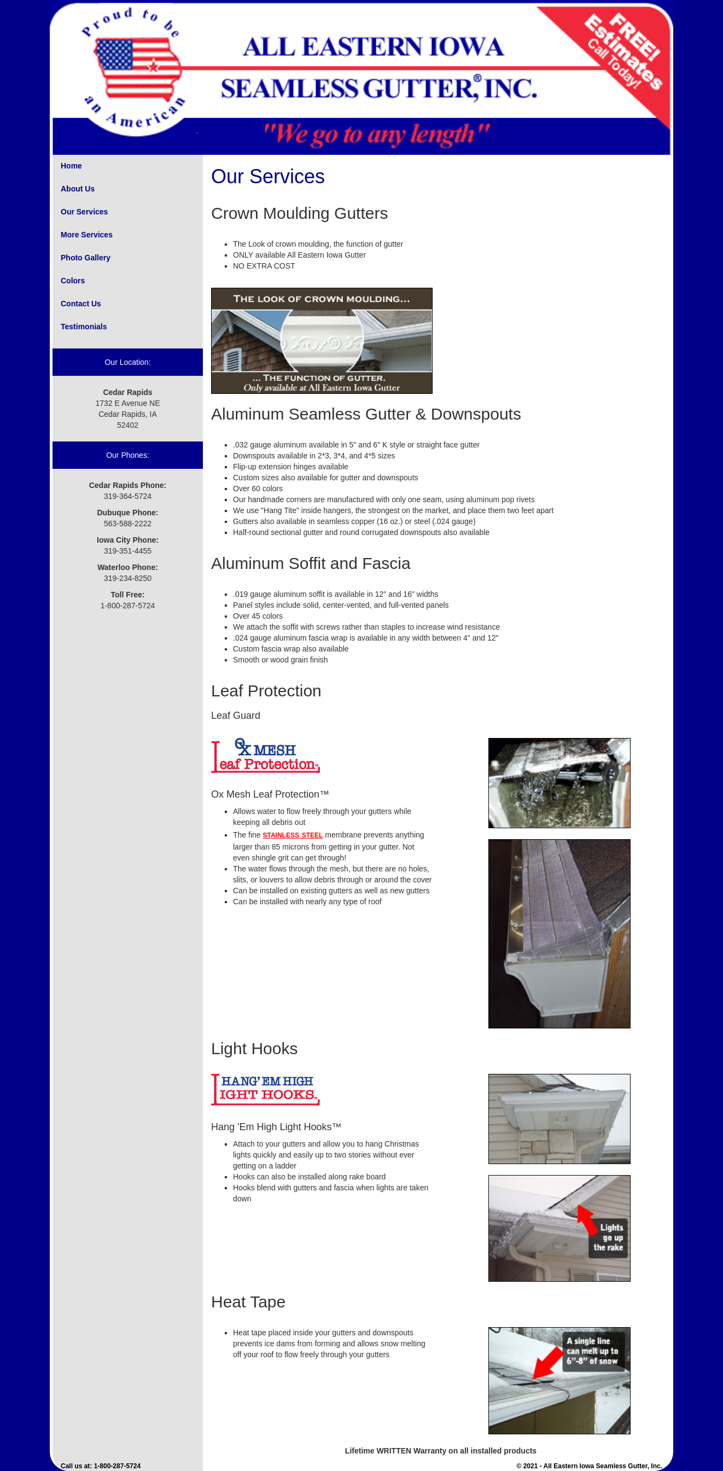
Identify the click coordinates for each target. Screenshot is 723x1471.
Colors (73, 280)
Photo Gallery (85, 257)
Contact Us (81, 303)
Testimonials (84, 326)
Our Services (84, 211)
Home (71, 165)
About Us (78, 188)
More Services (87, 234)
